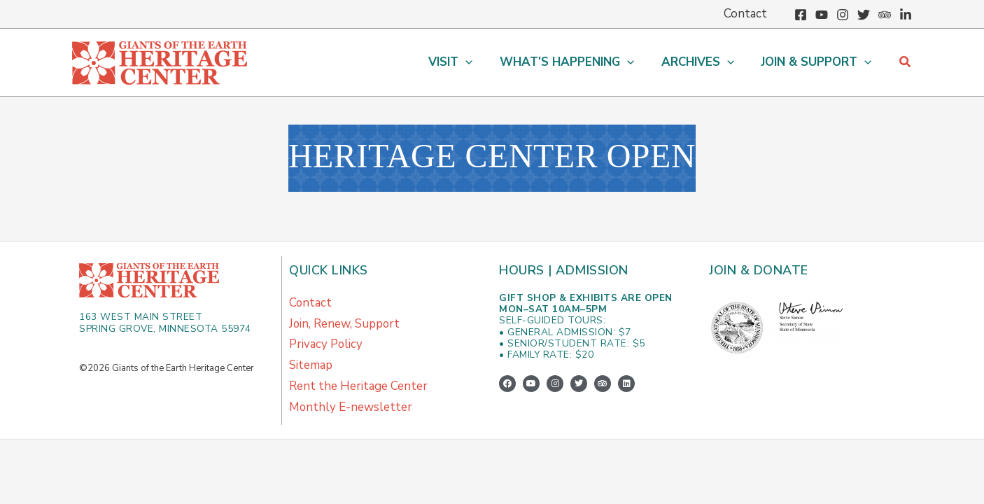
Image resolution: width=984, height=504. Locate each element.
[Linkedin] (905, 14)
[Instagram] (842, 14)
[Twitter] (863, 14)
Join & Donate (758, 270)
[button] (461, 62)
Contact (310, 303)
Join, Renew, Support (345, 324)
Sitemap (310, 366)
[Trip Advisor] (884, 14)
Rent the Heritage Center (358, 387)
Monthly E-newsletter (351, 408)
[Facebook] (800, 14)
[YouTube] (821, 14)
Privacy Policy (326, 345)
